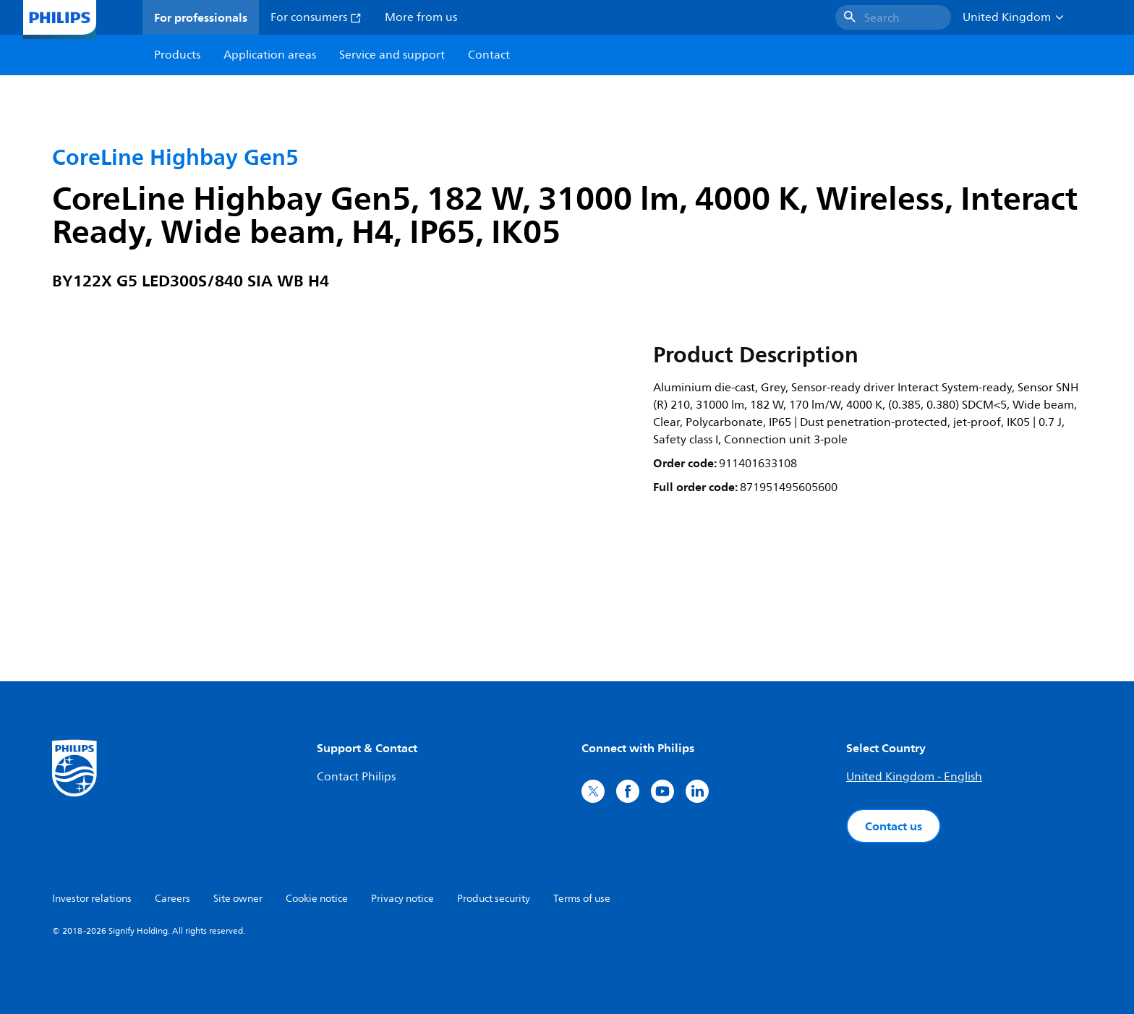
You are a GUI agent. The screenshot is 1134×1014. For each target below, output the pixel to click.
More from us (421, 17)
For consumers (316, 17)
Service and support (392, 55)
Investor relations (92, 898)
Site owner (238, 898)
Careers (172, 898)
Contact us (893, 826)
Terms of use (581, 898)
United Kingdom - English (914, 776)
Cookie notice (317, 898)
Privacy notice (402, 898)
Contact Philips (356, 776)
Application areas (269, 55)
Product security (493, 898)
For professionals (200, 17)
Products (177, 55)
